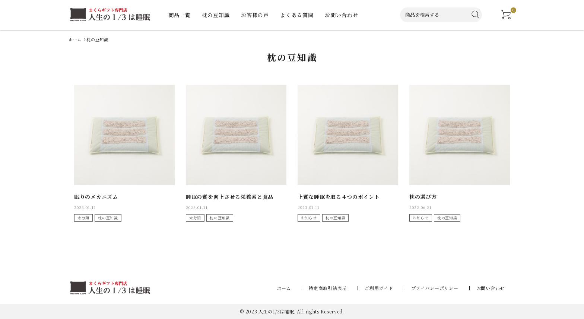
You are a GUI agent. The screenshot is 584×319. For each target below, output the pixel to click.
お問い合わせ (490, 288)
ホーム (290, 288)
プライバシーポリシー (436, 288)
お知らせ (309, 217)
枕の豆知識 (108, 217)
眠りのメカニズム (96, 196)
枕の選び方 (423, 196)
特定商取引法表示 (333, 288)
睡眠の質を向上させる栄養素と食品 (229, 196)
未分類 (83, 217)
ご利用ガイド (382, 288)
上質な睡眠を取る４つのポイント (339, 196)
